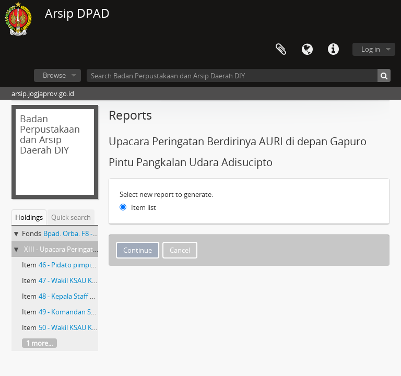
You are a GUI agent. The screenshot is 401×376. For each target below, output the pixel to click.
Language (307, 50)
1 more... (39, 343)
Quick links (333, 50)
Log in (370, 49)
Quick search (71, 217)
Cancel (180, 250)
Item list (143, 207)
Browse (54, 75)
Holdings (29, 217)
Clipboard (281, 50)
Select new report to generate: (166, 194)
